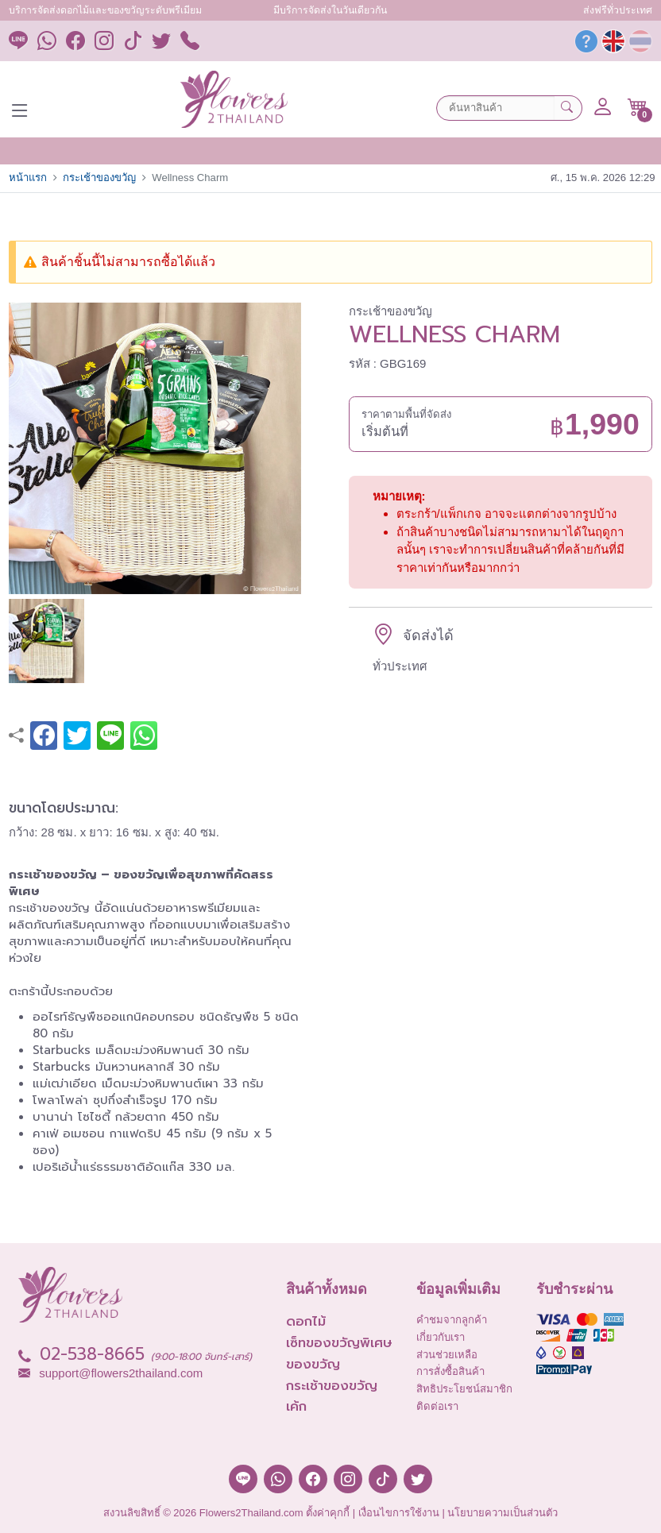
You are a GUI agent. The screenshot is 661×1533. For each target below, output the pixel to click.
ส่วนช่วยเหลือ (446, 1355)
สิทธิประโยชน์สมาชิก (464, 1389)
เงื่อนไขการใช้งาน (398, 1513)
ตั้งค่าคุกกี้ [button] (328, 1513)
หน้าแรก (28, 177)
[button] (637, 107)
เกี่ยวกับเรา (440, 1337)
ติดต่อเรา (437, 1406)
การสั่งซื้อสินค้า (450, 1371)
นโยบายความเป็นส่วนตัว (502, 1513)
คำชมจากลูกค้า (451, 1320)
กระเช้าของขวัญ (99, 177)
